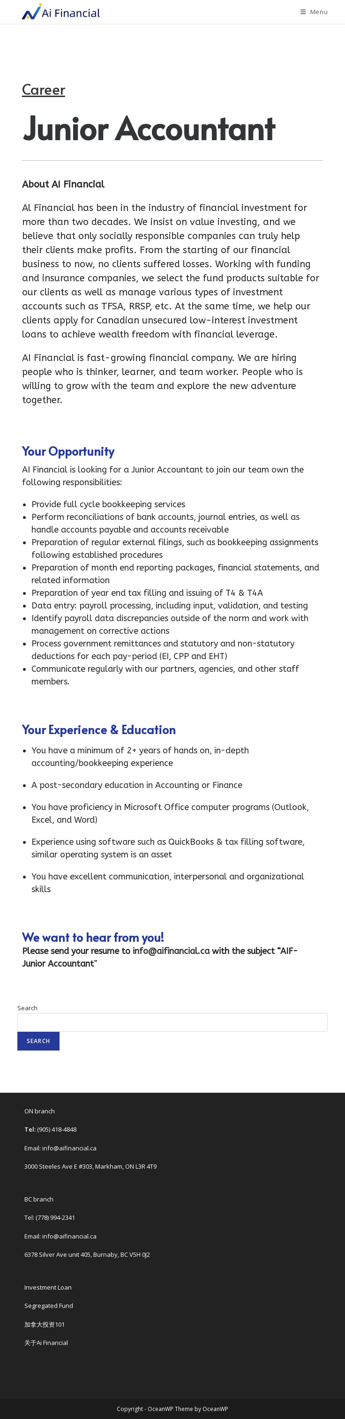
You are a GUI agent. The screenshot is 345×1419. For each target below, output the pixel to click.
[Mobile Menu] (314, 12)
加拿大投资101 (44, 1324)
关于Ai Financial (46, 1342)
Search (27, 1008)
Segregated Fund (48, 1305)
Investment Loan (48, 1287)
